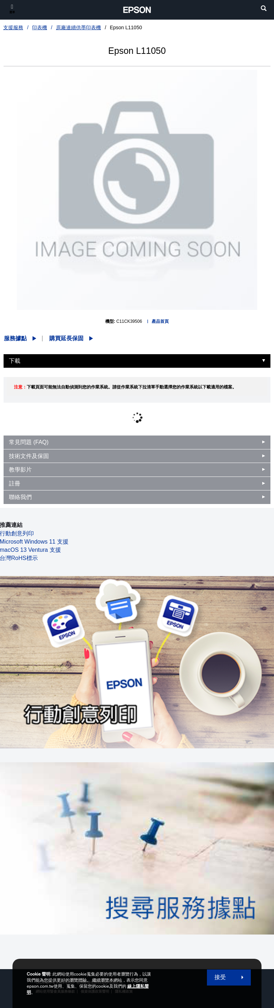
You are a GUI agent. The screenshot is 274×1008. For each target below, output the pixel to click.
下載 (14, 361)
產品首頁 (160, 321)
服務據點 (15, 338)
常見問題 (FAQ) (29, 442)
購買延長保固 (66, 338)
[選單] (12, 8)
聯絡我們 (20, 497)
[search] (263, 9)
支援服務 (13, 27)
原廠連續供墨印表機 (78, 27)
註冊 (14, 483)
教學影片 (20, 470)
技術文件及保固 (29, 456)
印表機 (39, 27)
